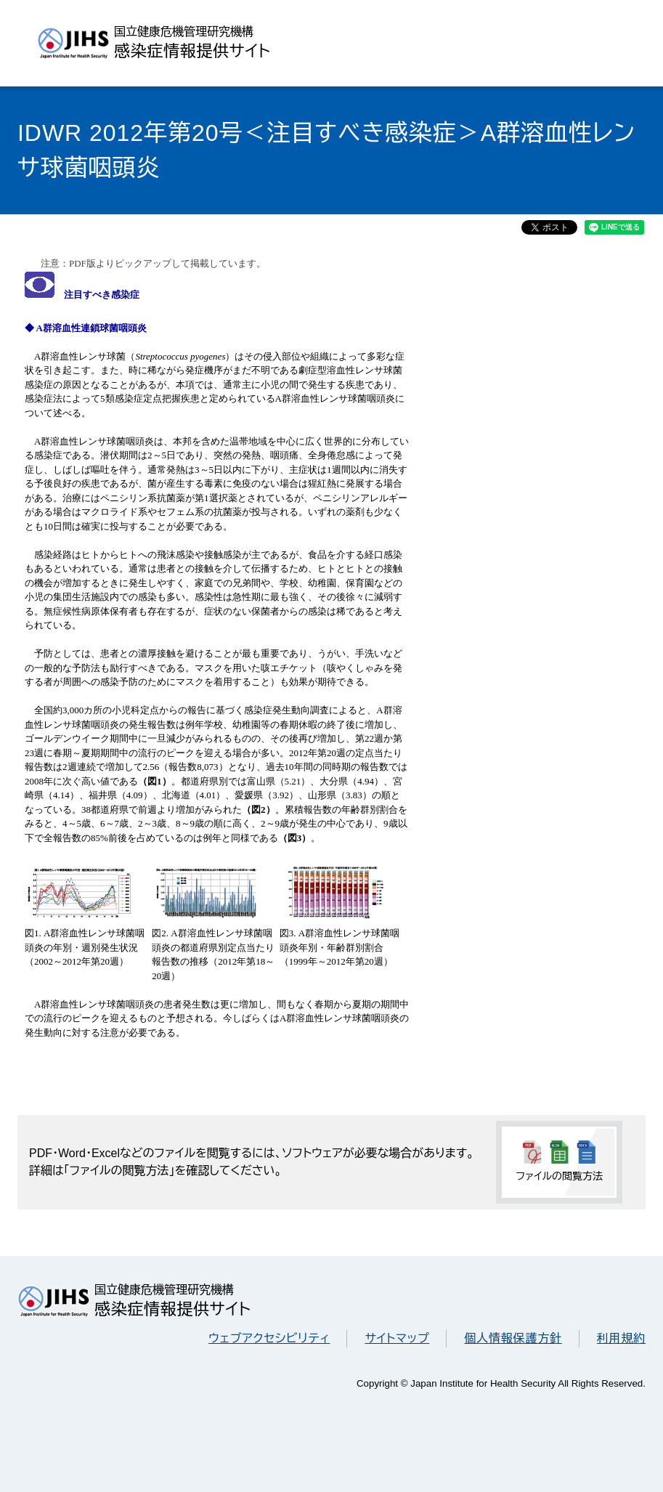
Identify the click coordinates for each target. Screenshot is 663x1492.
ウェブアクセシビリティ (269, 1338)
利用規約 (621, 1338)
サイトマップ (397, 1338)
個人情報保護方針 (512, 1338)
